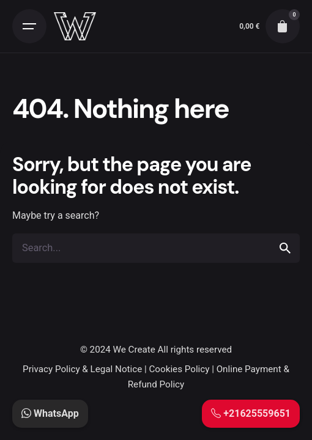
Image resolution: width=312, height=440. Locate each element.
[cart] (283, 26)
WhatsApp (50, 413)
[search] (285, 248)
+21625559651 (251, 413)
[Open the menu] (29, 26)
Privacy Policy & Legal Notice (82, 369)
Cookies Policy (179, 369)
